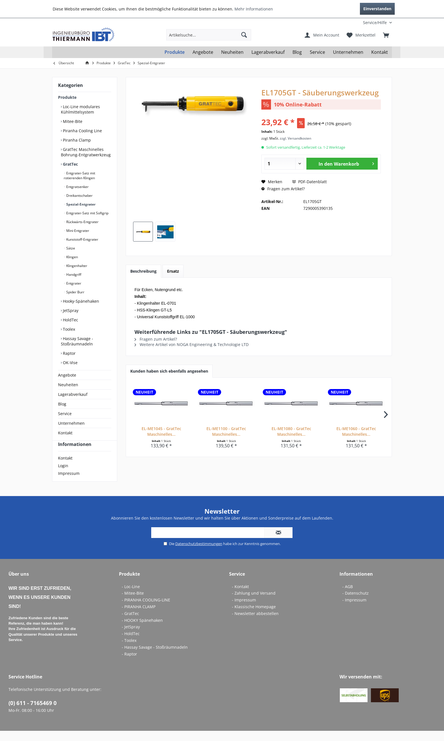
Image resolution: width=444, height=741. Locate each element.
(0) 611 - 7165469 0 (32, 713)
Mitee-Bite (72, 121)
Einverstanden (377, 8)
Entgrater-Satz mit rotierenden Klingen (79, 175)
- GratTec (130, 623)
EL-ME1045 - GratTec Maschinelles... (161, 431)
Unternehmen (71, 423)
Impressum (69, 483)
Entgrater (73, 283)
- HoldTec (131, 643)
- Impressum (244, 610)
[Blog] (297, 52)
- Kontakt (240, 596)
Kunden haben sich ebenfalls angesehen (169, 371)
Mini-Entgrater (77, 230)
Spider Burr (74, 292)
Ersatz (173, 271)
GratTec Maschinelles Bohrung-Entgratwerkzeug (86, 152)
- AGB (347, 596)
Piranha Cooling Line (82, 130)
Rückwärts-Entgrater (82, 221)
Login (63, 476)
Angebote (67, 375)
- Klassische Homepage (254, 617)
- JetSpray (131, 637)
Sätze (70, 248)
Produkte (67, 97)
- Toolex (129, 650)
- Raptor (129, 664)
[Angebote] (203, 52)
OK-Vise (70, 362)
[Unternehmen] (348, 52)
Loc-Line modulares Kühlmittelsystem (80, 109)
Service (65, 413)
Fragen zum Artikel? (283, 188)
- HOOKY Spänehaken (142, 630)
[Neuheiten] (232, 52)
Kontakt (65, 432)
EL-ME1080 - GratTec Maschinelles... (291, 431)
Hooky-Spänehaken (80, 301)
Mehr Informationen (253, 9)
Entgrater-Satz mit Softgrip (86, 213)
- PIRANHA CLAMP (138, 617)
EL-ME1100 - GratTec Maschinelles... (226, 431)
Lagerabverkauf (72, 394)
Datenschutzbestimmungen (198, 553)
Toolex (68, 329)
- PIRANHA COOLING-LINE (146, 610)
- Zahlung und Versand (254, 603)
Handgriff (73, 274)
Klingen (71, 257)
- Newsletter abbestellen (255, 623)
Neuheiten (68, 384)
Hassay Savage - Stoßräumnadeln (77, 341)
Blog (62, 404)
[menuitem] (354, 22)
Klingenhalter (76, 265)
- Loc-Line (131, 596)
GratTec (70, 164)
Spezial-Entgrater (80, 204)
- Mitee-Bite (133, 603)
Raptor (69, 353)
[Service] (317, 52)
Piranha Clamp (76, 140)
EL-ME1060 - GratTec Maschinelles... (356, 431)
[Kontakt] (379, 52)
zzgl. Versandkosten (295, 138)
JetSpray (70, 310)
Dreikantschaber (79, 195)
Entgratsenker (77, 186)
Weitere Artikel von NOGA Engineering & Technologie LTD (192, 344)
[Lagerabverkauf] (268, 52)
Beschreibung (143, 271)
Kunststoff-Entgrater (81, 239)
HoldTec (70, 320)
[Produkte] (175, 52)
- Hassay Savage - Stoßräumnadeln (155, 657)
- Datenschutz (355, 603)
